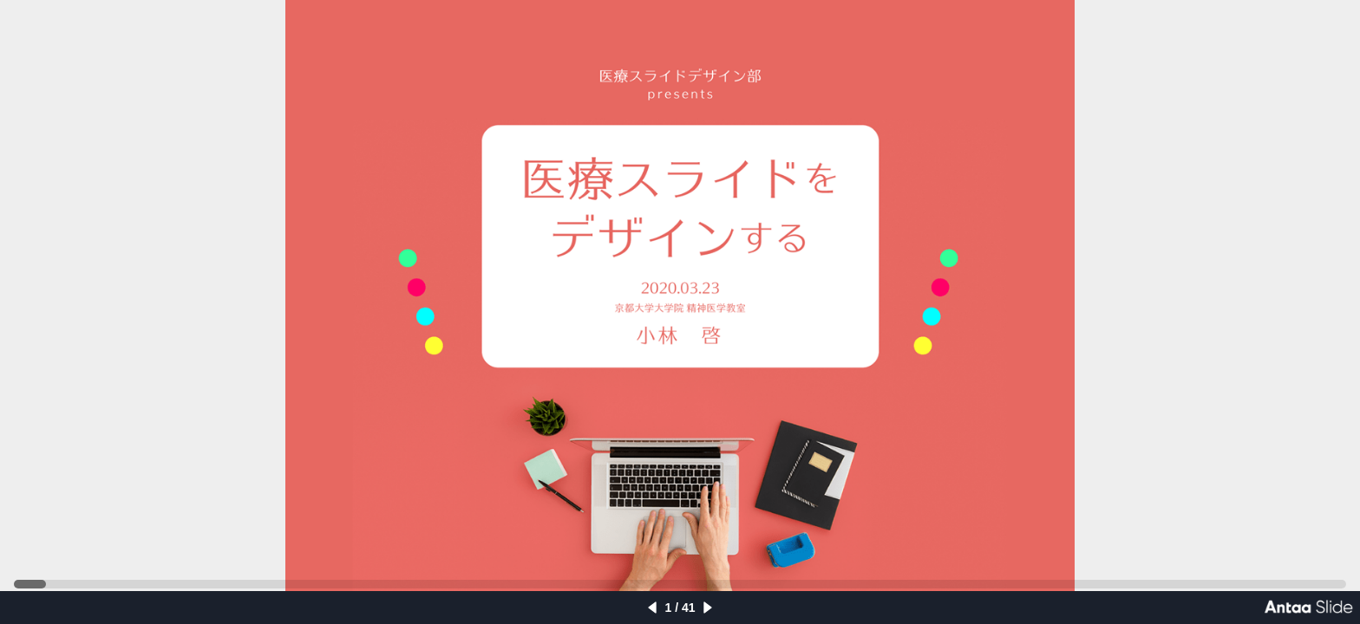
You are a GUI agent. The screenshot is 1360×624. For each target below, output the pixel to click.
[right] (708, 607)
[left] (652, 607)
